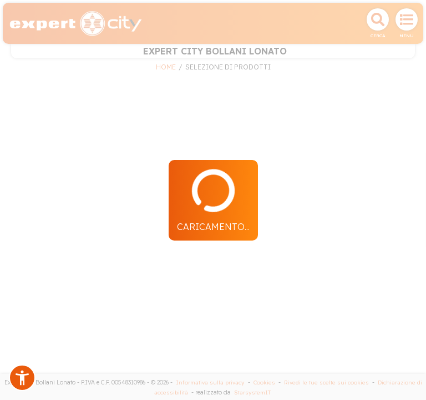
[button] (22, 377)
